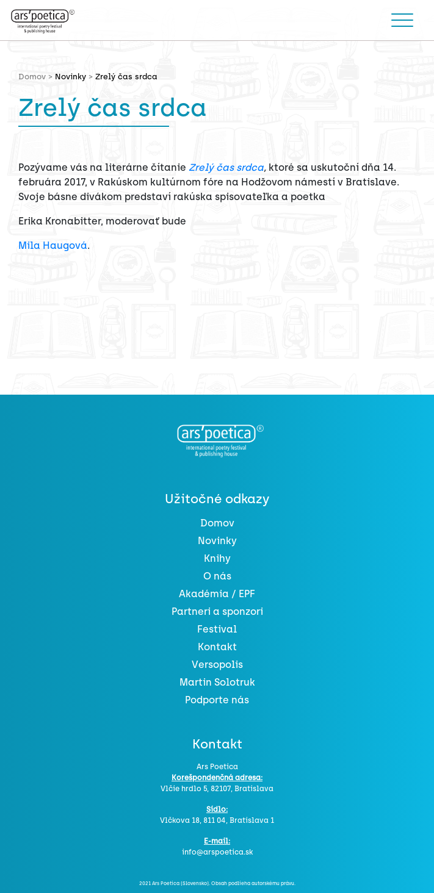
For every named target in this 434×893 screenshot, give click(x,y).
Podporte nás (217, 700)
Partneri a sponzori (217, 611)
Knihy (217, 558)
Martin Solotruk (217, 682)
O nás (217, 576)
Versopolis (217, 664)
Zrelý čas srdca (226, 167)
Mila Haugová (52, 245)
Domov (217, 523)
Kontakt (217, 647)
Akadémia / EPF (217, 594)
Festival (217, 629)
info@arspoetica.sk (217, 852)
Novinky (70, 76)
